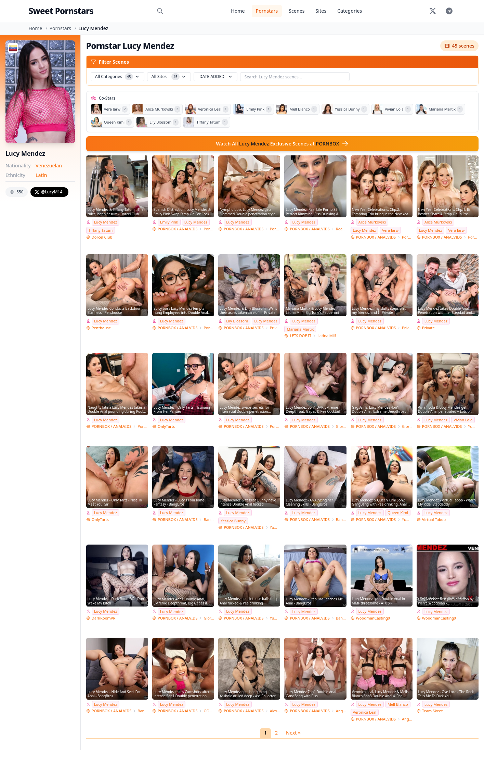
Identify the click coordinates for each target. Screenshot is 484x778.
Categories (349, 11)
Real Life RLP (341, 228)
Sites (321, 11)
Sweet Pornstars (61, 10)
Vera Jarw (390, 230)
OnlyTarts (166, 426)
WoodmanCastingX (373, 618)
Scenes (296, 11)
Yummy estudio (473, 426)
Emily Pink (169, 222)
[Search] (160, 11)
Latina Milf (326, 335)
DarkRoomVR (104, 618)
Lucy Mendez (105, 222)
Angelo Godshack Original (341, 710)
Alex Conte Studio (275, 710)
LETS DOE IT (300, 335)
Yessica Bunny (233, 520)
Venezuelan (49, 165)
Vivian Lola (463, 419)
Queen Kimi (398, 512)
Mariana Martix (300, 329)
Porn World (209, 228)
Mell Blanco (398, 704)
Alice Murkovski (372, 222)
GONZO (209, 710)
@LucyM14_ (49, 192)
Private (275, 327)
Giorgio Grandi (341, 426)
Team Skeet (432, 710)
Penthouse (101, 327)
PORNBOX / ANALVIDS (177, 228)
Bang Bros (209, 519)
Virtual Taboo (434, 519)
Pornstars (267, 11)
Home (238, 11)
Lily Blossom (237, 320)
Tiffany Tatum (101, 230)
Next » (293, 732)
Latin (41, 175)
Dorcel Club (102, 237)
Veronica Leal (365, 712)
